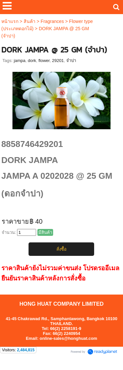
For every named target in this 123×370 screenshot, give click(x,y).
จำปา (71, 60)
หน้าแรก (9, 21)
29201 (58, 60)
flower (44, 60)
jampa (19, 60)
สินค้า (29, 21)
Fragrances (52, 21)
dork (32, 60)
